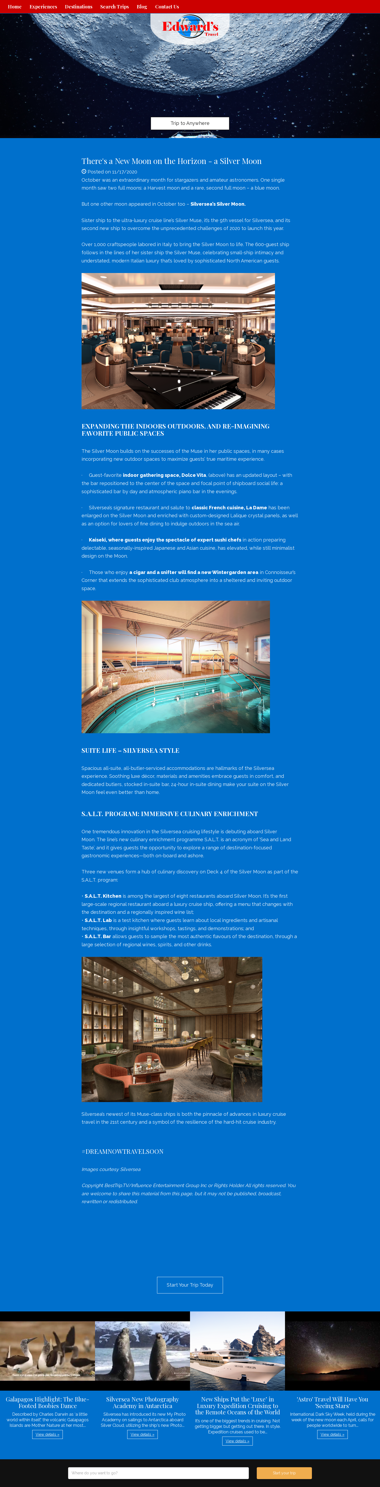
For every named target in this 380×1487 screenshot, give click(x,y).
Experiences (43, 6)
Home (15, 6)
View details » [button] (47, 1434)
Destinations (78, 6)
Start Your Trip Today (190, 1285)
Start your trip (284, 1473)
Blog (142, 6)
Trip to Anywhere (190, 123)
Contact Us (167, 6)
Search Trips (114, 6)
